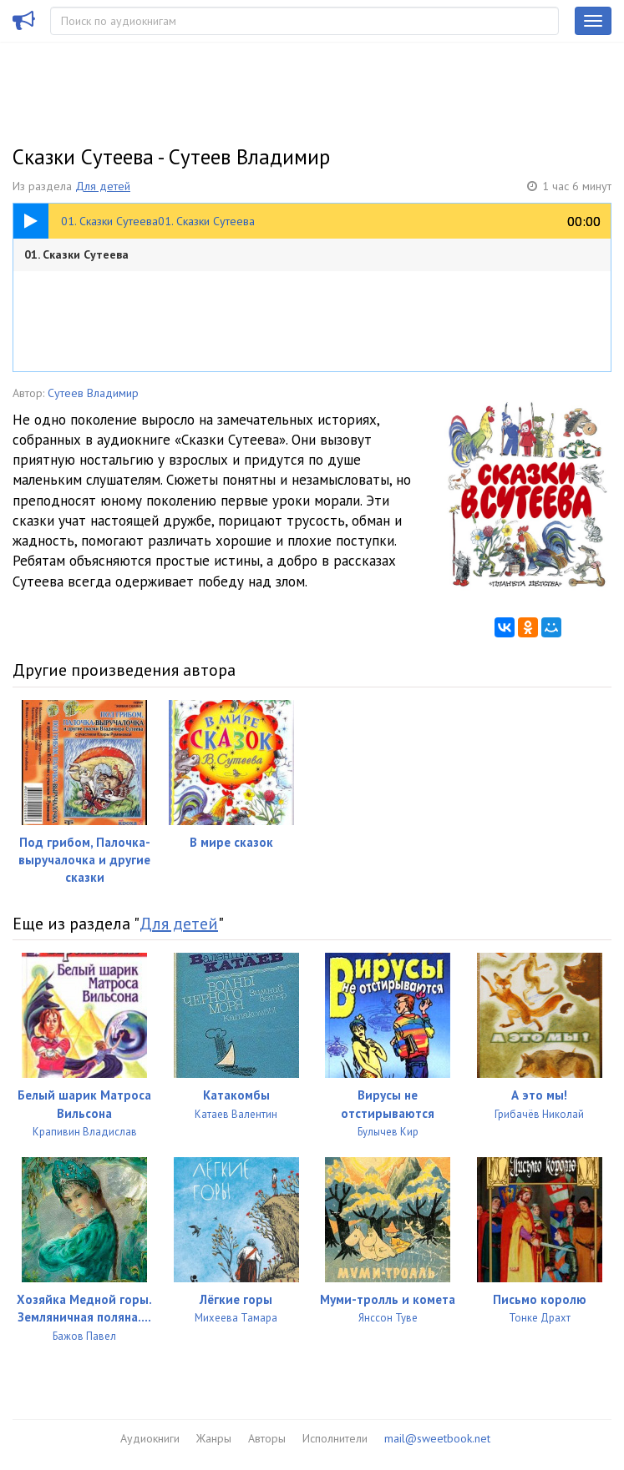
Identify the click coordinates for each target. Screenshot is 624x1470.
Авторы (267, 1438)
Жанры (213, 1438)
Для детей (102, 186)
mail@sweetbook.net (437, 1438)
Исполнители (335, 1438)
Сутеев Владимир (93, 392)
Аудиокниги (150, 1438)
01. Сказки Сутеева (76, 254)
